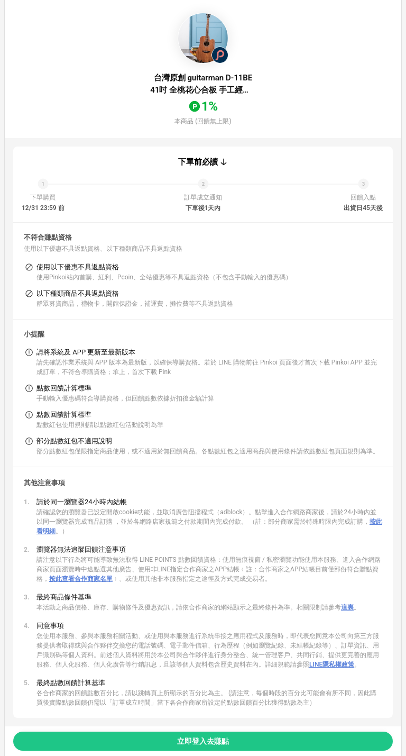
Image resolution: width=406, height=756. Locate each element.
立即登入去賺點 (203, 741)
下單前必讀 (198, 162)
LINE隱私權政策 (331, 664)
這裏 (347, 607)
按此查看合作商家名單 (81, 578)
